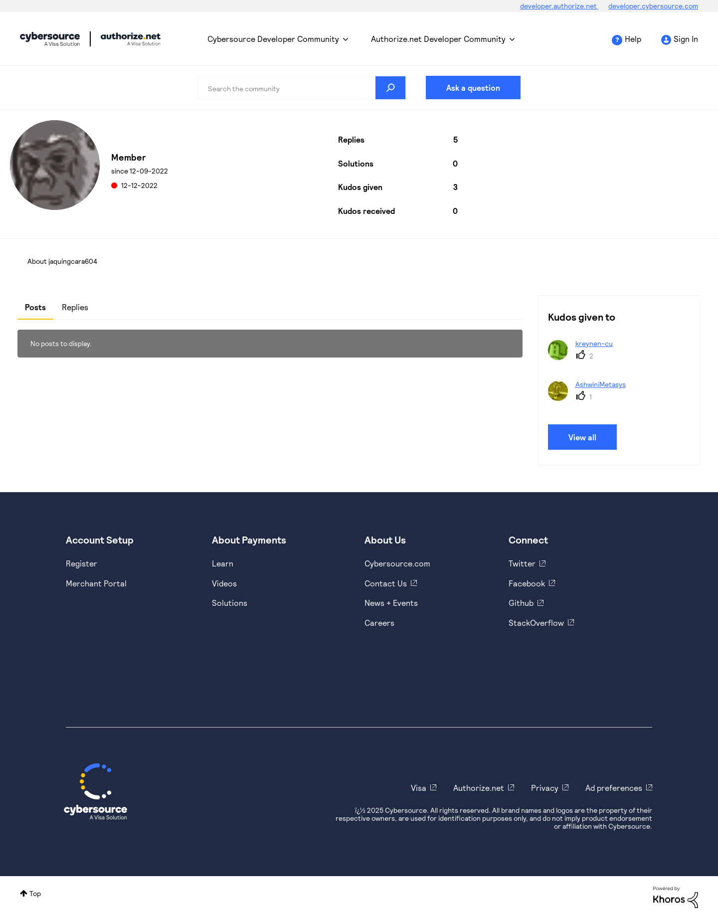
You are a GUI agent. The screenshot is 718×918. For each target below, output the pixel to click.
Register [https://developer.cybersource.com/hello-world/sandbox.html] (81, 563)
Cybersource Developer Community (50, 38)
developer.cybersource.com (653, 5)
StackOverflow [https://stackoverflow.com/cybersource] (536, 622)
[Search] (301, 88)
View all (582, 437)
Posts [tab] (35, 307)
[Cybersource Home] (95, 791)
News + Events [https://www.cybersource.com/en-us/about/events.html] (391, 602)
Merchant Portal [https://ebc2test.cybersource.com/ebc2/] (96, 583)
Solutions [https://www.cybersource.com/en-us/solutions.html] (229, 602)
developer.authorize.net (559, 5)
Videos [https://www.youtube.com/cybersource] (224, 583)
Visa (418, 787)
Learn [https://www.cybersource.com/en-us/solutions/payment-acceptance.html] (222, 563)
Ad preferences (613, 787)
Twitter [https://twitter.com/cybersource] (522, 563)
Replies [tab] (75, 307)
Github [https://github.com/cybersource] (521, 602)
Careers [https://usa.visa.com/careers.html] (379, 622)
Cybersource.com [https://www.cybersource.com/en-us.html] (397, 563)
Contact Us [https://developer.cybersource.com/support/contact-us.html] (385, 583)
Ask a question (473, 87)
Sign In (686, 38)
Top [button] (35, 893)
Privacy (544, 787)
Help (633, 38)
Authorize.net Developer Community (438, 38)
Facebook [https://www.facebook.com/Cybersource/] (527, 583)
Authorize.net (478, 787)
